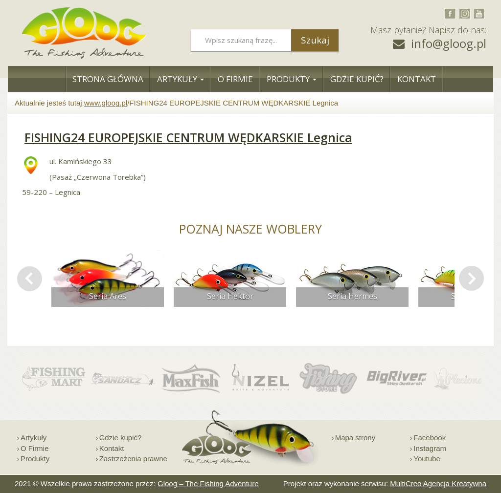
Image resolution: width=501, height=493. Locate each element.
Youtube (426, 458)
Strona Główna (107, 79)
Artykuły (180, 79)
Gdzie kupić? (120, 437)
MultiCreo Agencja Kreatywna (438, 483)
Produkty (292, 79)
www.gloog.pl (105, 103)
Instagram (429, 448)
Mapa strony (355, 437)
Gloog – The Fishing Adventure (208, 483)
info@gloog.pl (448, 43)
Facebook (429, 437)
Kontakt (416, 79)
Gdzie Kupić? (357, 79)
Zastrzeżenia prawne (133, 458)
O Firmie (235, 79)
